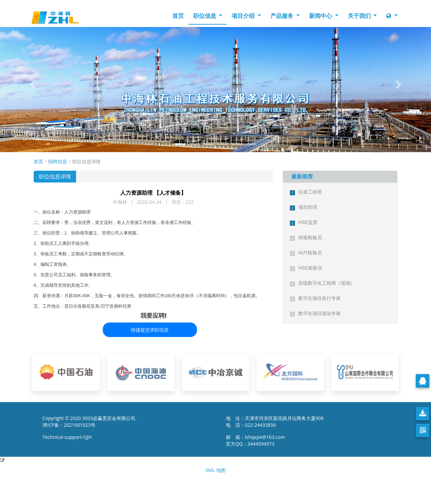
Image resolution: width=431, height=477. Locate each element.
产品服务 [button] (282, 16)
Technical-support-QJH (68, 437)
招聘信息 (57, 161)
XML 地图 (215, 470)
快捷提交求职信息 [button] (150, 330)
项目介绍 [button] (244, 16)
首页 (178, 16)
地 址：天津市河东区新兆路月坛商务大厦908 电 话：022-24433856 (275, 421)
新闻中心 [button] (321, 16)
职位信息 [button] (205, 16)
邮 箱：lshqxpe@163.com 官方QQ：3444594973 (257, 440)
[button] (32, 84)
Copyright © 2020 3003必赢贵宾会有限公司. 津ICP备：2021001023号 (89, 421)
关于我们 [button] (360, 16)
